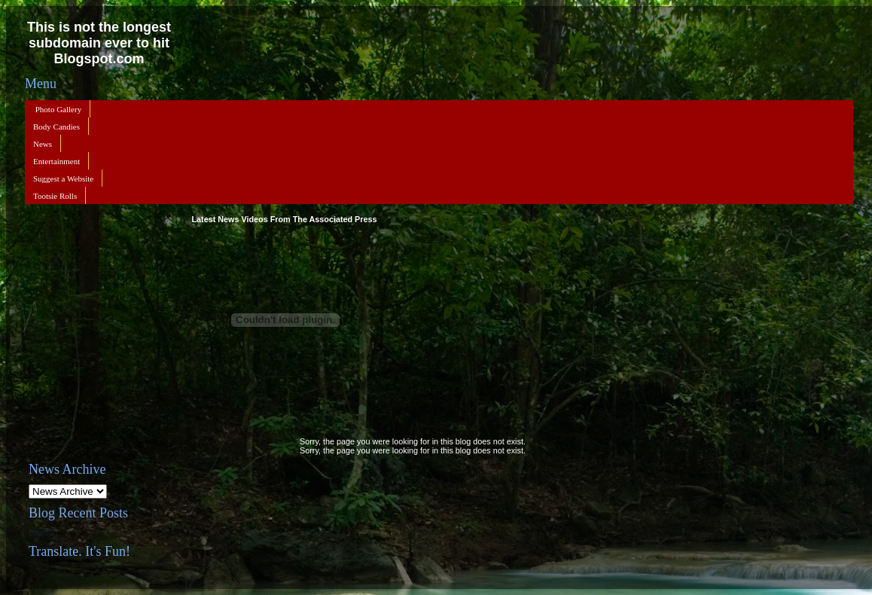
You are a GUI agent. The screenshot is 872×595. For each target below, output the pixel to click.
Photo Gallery (58, 109)
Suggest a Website (63, 178)
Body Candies (56, 126)
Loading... (46, 532)
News (42, 143)
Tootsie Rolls (55, 195)
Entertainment (56, 161)
